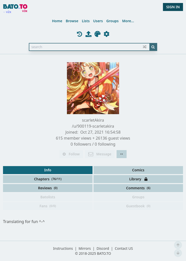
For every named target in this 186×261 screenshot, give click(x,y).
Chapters (48, 179)
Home (57, 20)
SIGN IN (173, 6)
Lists (85, 20)
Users (98, 20)
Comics (138, 170)
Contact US (124, 248)
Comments (138, 188)
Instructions (63, 248)
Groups (112, 20)
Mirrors (85, 248)
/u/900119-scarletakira (93, 126)
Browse (72, 20)
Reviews (48, 188)
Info (47, 170)
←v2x (7, 12)
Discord (103, 248)
